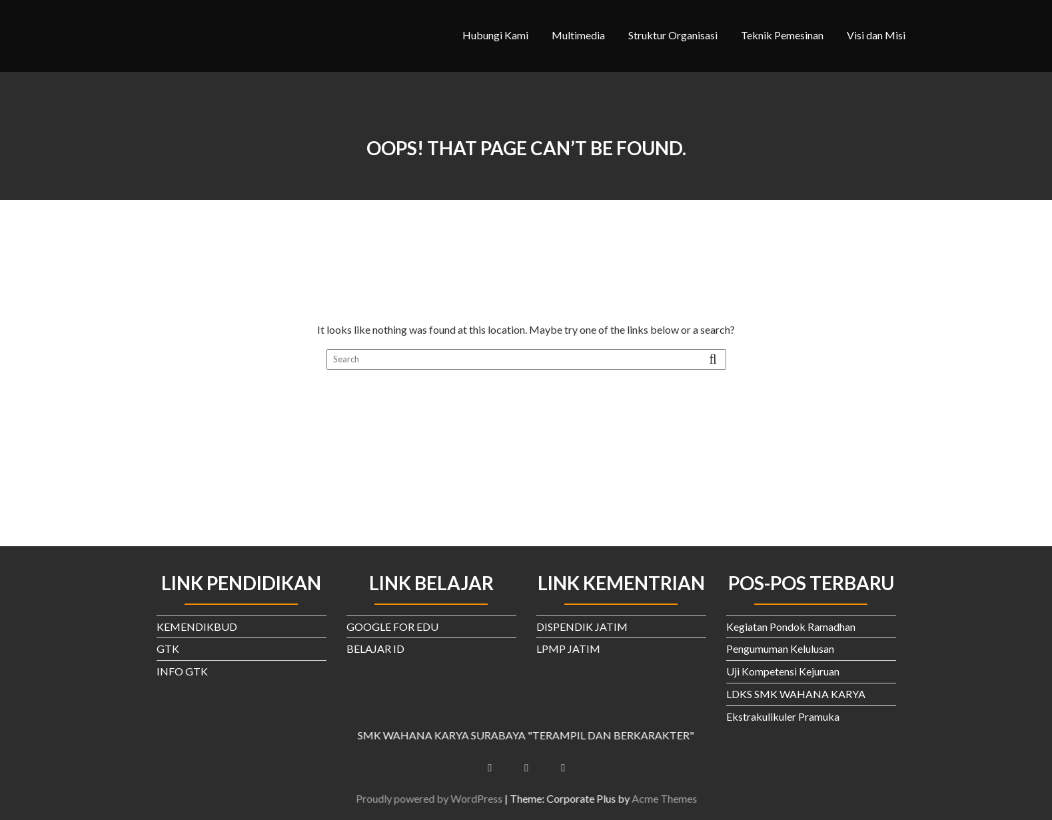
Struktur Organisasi (673, 35)
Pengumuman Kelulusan (780, 648)
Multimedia (578, 35)
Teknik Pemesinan (782, 35)
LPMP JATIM (568, 648)
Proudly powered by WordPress (439, 798)
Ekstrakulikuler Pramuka (782, 716)
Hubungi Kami (495, 35)
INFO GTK (182, 671)
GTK (168, 648)
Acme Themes (674, 798)
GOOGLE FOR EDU (392, 626)
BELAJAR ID (375, 648)
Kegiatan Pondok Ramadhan (790, 626)
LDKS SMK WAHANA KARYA (795, 693)
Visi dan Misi (876, 35)
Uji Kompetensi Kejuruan (782, 671)
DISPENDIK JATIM (582, 626)
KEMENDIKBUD (197, 626)
